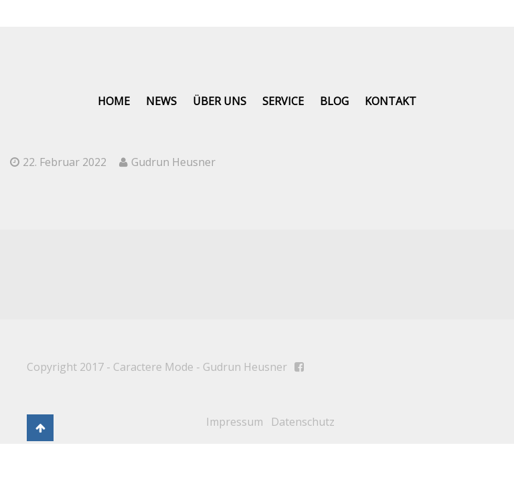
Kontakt (390, 101)
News (161, 101)
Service (283, 101)
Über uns (219, 101)
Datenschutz (303, 421)
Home (114, 101)
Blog (334, 101)
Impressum (234, 421)
